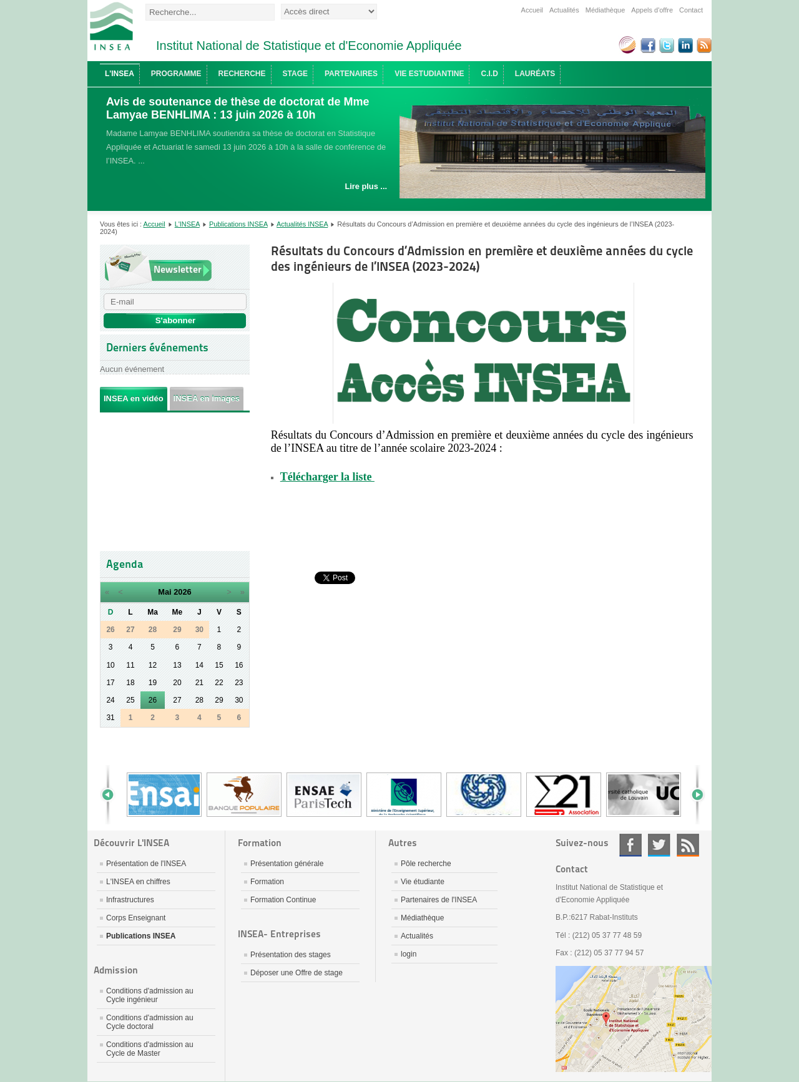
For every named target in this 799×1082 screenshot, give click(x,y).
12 (153, 665)
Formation (267, 881)
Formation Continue (283, 899)
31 (110, 717)
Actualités (564, 10)
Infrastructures (130, 899)
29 (219, 700)
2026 (182, 592)
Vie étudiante (422, 881)
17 (110, 682)
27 (177, 700)
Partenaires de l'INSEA (439, 899)
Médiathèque (605, 10)
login (408, 954)
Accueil (532, 10)
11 (130, 665)
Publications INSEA (238, 224)
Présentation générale (286, 863)
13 (177, 665)
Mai (164, 592)
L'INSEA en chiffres (138, 881)
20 (177, 682)
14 (199, 665)
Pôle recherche (426, 863)
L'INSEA (187, 224)
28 (199, 700)
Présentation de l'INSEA (146, 863)
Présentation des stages (290, 954)
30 (239, 700)
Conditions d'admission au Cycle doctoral (150, 1022)
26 (153, 700)
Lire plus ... (366, 186)
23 (239, 682)
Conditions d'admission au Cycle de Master (150, 1049)
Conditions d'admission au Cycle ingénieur (150, 995)
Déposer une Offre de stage (296, 972)
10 (110, 665)
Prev (112, 794)
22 (219, 682)
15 (219, 665)
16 (239, 665)
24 (110, 700)
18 (130, 682)
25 (130, 700)
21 (199, 682)
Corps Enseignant (135, 918)
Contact (691, 10)
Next (692, 794)
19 (153, 682)
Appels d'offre (652, 10)
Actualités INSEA (302, 224)
